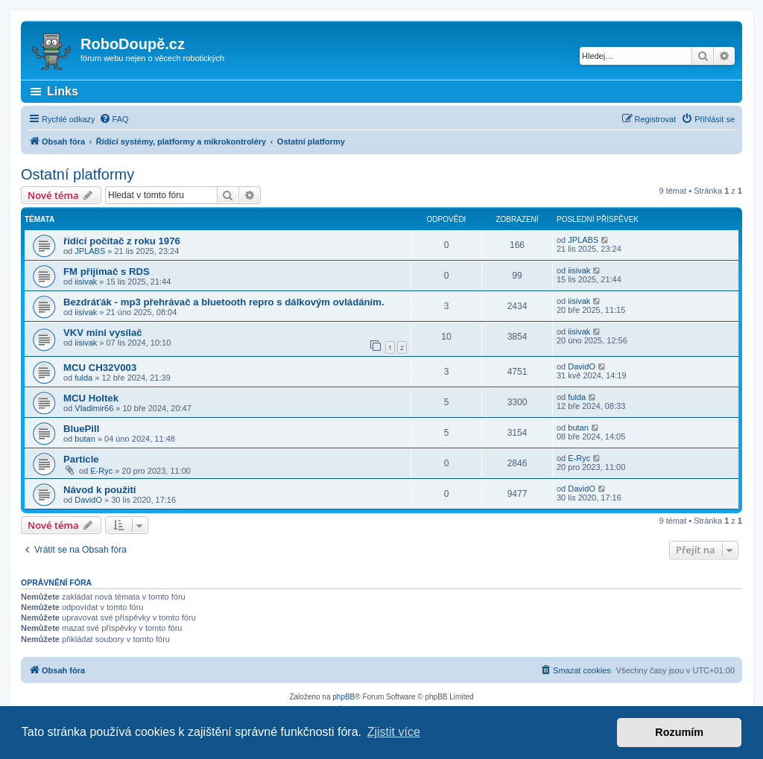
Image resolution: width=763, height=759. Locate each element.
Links (62, 91)
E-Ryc (101, 470)
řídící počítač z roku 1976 (121, 241)
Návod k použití (99, 489)
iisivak (86, 281)
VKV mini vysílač (102, 332)
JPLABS (90, 251)
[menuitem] (114, 119)
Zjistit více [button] (393, 731)
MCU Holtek (90, 398)
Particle (81, 459)
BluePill (81, 428)
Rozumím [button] (679, 732)
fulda (83, 377)
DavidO (581, 366)
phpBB (343, 697)
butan (85, 438)
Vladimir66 (94, 408)
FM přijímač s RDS (106, 271)
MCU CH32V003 (99, 367)
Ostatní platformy (77, 174)
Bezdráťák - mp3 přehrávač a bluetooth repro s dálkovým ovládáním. (223, 302)
